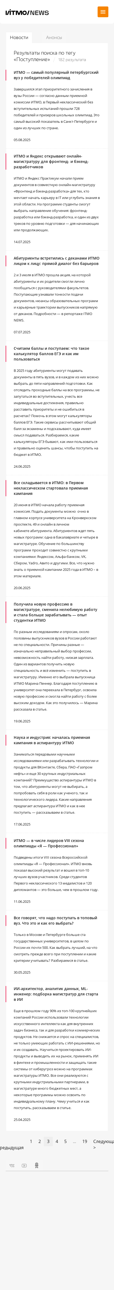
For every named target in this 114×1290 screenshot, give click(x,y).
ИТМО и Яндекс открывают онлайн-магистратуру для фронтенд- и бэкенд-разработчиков (51, 161)
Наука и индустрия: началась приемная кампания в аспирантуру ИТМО (52, 740)
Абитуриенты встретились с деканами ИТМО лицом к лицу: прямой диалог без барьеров (56, 261)
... (74, 1141)
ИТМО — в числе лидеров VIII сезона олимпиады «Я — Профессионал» (49, 843)
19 (84, 1141)
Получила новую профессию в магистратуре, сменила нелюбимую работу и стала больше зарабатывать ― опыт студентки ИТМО (55, 612)
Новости (19, 37)
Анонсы (54, 37)
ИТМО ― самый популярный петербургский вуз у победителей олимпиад (56, 75)
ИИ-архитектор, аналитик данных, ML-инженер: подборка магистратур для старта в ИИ (56, 994)
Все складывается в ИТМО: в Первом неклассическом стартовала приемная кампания (51, 488)
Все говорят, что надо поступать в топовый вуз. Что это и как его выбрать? (55, 920)
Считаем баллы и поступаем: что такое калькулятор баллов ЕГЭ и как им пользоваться (51, 354)
